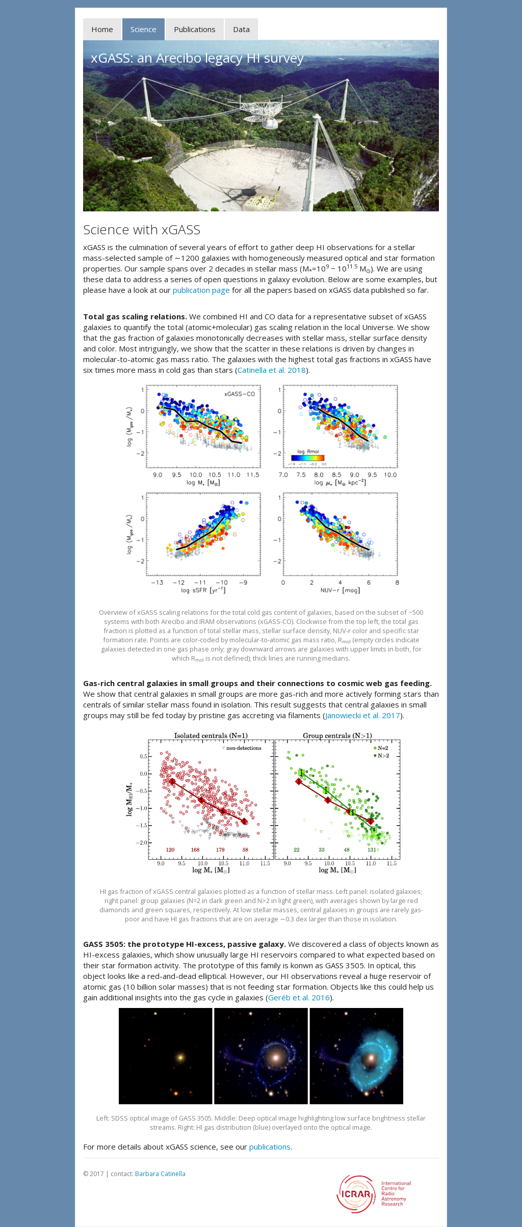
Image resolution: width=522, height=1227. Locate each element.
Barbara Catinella (160, 1173)
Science (143, 29)
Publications (195, 29)
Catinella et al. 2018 (272, 370)
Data (241, 29)
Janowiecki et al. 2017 (362, 715)
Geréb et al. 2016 (299, 997)
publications (270, 1146)
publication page (201, 290)
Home (102, 29)
